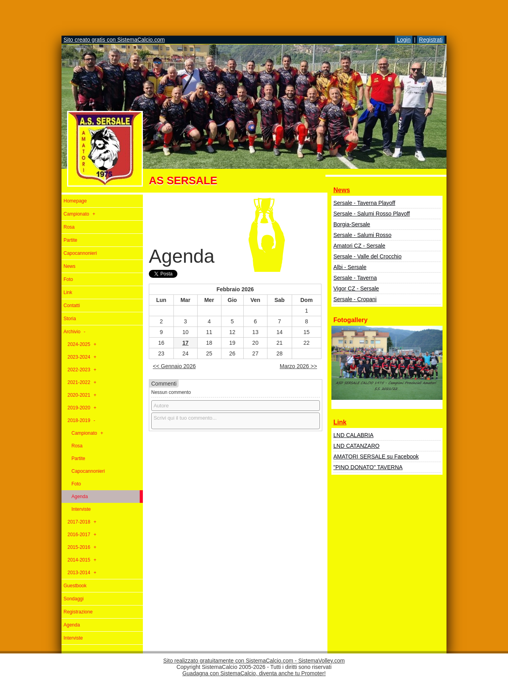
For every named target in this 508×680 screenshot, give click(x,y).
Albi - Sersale (349, 267)
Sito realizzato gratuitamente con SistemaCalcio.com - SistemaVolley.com (253, 660)
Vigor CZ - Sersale (356, 288)
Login (403, 39)
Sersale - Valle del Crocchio (367, 256)
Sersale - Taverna (355, 278)
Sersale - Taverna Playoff (364, 203)
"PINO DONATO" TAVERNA (367, 467)
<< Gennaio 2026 (174, 366)
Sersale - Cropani (355, 299)
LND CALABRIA (353, 435)
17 (185, 343)
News (341, 190)
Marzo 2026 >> (298, 366)
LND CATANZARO (356, 446)
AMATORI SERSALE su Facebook (376, 456)
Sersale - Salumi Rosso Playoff (371, 213)
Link (339, 422)
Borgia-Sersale (351, 224)
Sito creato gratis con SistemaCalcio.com (114, 39)
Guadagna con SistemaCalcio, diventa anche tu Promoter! (253, 673)
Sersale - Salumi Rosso (362, 235)
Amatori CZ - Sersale (359, 246)
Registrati (431, 39)
